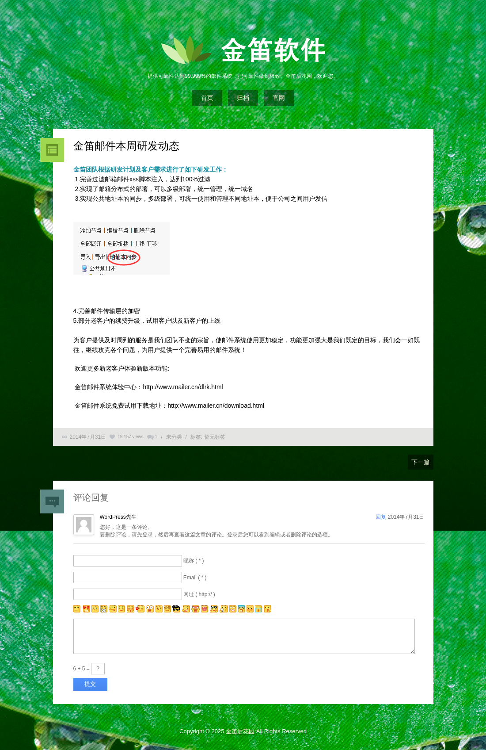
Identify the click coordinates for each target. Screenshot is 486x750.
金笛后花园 (240, 731)
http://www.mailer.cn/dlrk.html (183, 386)
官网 (279, 97)
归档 (243, 97)
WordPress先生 (118, 517)
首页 (207, 97)
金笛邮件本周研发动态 (126, 146)
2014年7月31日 (88, 437)
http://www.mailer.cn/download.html (215, 405)
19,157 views (130, 436)
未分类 (174, 437)
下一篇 (420, 462)
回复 (381, 517)
